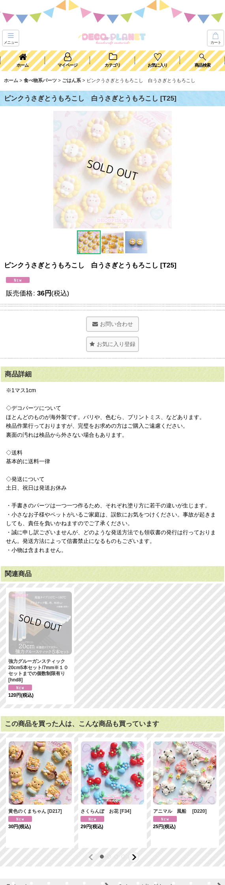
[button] (10, 38)
